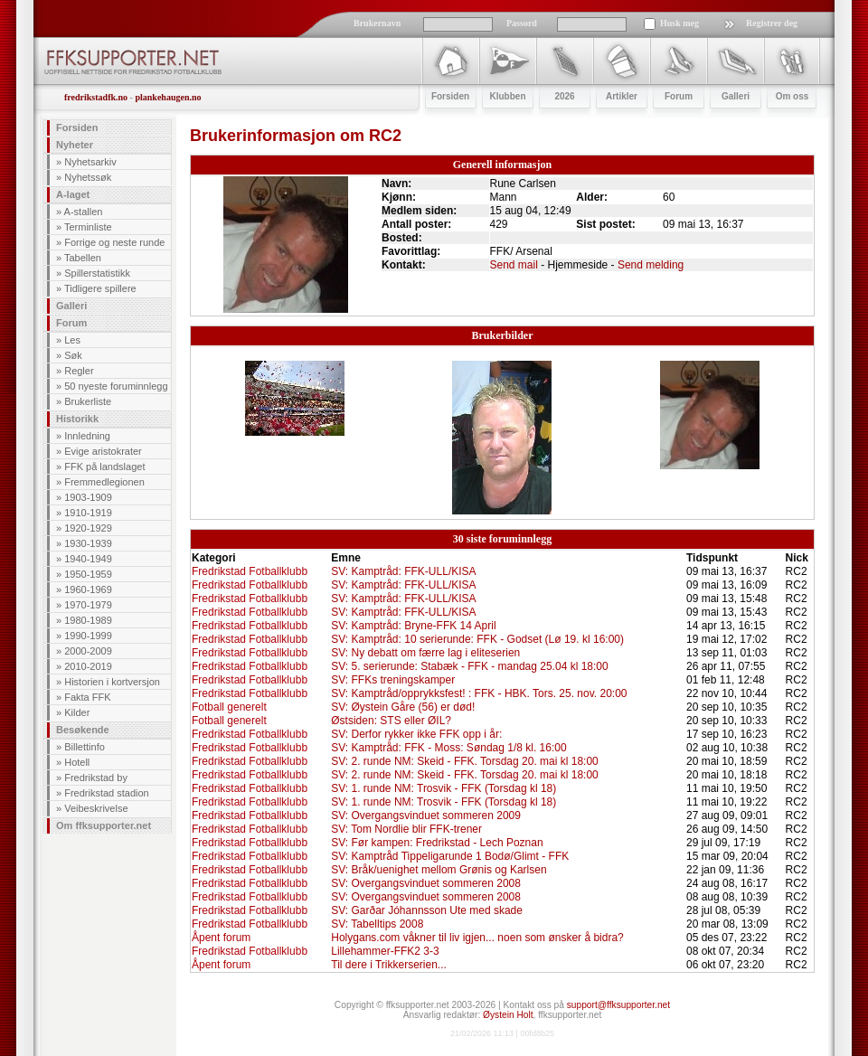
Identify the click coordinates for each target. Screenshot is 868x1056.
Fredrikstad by (95, 777)
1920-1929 (88, 528)
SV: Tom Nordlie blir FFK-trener (406, 829)
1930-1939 (88, 543)
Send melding (651, 265)
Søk (73, 355)
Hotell (77, 762)
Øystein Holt (508, 1015)
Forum (71, 322)
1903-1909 (88, 497)
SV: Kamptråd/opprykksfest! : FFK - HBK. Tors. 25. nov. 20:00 (479, 693)
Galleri (71, 305)
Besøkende (82, 729)
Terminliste (88, 227)
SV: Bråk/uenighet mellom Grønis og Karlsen (438, 869)
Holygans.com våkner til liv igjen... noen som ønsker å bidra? (477, 937)
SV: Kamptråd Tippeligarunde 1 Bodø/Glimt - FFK (450, 856)
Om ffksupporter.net (103, 825)
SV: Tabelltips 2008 (377, 924)
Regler (78, 370)
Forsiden (77, 127)
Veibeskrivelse (95, 808)
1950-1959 (88, 574)
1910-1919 (88, 512)
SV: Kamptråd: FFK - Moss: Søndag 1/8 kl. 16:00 (448, 747)
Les (72, 340)
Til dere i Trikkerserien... (389, 964)
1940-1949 (88, 558)
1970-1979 (88, 604)
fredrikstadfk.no (95, 97)
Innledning (87, 435)
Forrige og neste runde (114, 242)
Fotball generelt (229, 707)
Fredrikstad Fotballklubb (249, 571)
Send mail (514, 265)
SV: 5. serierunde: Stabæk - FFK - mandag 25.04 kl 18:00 (469, 666)
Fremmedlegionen (104, 481)
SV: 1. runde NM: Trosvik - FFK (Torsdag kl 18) (443, 788)
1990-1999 (88, 635)
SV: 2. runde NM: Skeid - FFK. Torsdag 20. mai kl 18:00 (464, 761)
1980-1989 (88, 620)
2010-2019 (88, 666)
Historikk (77, 418)
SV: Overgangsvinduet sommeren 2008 (426, 883)
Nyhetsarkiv (90, 161)
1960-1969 (88, 589)
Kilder (77, 712)
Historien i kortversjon (112, 681)
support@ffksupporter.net (618, 1005)
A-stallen (83, 211)
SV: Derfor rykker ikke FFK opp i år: (416, 734)
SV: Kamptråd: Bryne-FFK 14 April (413, 625)
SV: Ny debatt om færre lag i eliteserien (425, 652)
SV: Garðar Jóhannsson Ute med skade (427, 910)
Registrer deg (771, 23)
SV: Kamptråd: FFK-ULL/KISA (403, 571)
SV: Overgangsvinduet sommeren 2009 (426, 815)
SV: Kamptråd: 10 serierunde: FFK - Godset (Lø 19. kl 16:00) (477, 639)
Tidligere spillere (100, 288)
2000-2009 (88, 651)
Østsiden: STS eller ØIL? (391, 720)
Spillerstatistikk (97, 273)
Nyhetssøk (87, 177)
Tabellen (82, 257)
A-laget (73, 194)
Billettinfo (84, 746)
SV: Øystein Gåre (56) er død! (403, 707)
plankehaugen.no (168, 97)
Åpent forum (221, 937)
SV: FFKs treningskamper (393, 680)
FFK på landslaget (104, 466)
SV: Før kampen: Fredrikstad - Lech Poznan (436, 842)
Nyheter (74, 144)
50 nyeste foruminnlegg (115, 386)
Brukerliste (87, 401)
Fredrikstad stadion (106, 792)
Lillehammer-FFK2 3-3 (385, 951)
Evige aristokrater (103, 451)
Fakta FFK (87, 697)
